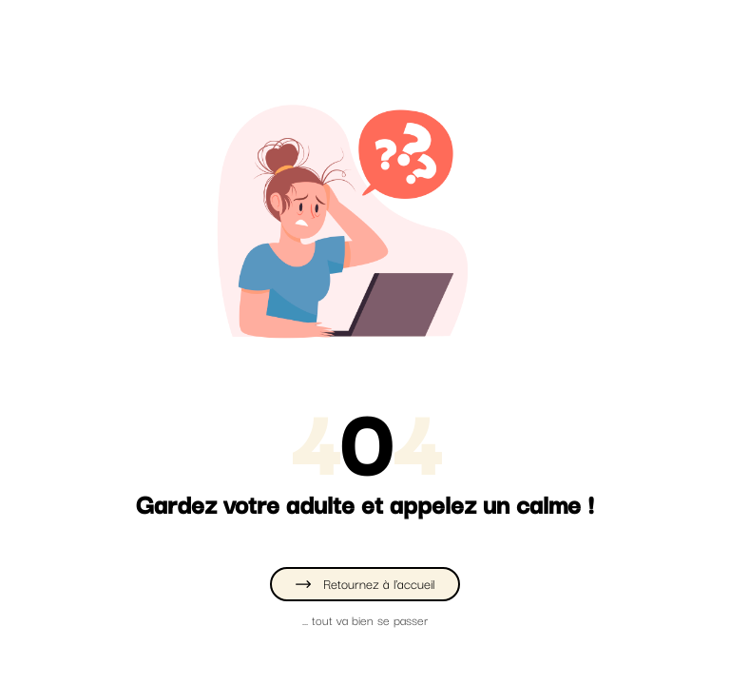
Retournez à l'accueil (365, 583)
